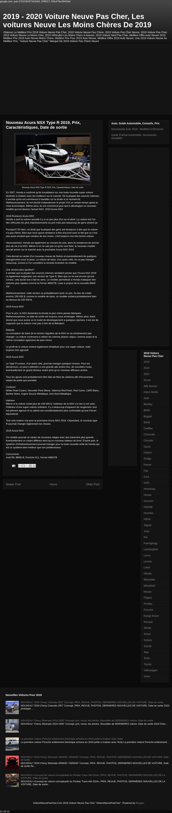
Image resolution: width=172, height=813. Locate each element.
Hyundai (148, 513)
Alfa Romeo (150, 386)
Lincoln (148, 561)
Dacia (147, 446)
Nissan (148, 591)
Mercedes (149, 579)
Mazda (147, 573)
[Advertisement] (34, 79)
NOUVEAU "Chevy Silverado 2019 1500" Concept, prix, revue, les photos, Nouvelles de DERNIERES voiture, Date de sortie (87, 720)
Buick (147, 422)
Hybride (148, 506)
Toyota (147, 664)
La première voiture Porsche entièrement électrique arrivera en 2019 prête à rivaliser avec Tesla (72, 738)
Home (53, 484)
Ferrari (147, 464)
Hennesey (149, 488)
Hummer (149, 501)
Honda (147, 494)
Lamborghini (151, 549)
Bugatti (148, 416)
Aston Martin (151, 392)
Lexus (147, 555)
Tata (146, 652)
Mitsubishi (149, 585)
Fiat (146, 470)
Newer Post (13, 484)
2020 (146, 367)
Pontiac (148, 603)
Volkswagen (151, 670)
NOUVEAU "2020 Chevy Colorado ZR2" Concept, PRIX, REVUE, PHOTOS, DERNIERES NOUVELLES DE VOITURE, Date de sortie (92, 702)
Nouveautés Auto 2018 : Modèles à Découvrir (137, 129)
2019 (146, 361)
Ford (146, 476)
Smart (147, 633)
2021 (146, 373)
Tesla (147, 658)
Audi (146, 398)
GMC (147, 482)
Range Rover (151, 615)
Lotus (147, 567)
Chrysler (148, 440)
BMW (147, 410)
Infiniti (147, 519)
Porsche (148, 609)
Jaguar (148, 525)
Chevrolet (149, 434)
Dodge (147, 458)
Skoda (147, 627)
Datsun (148, 452)
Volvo (147, 676)
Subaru (148, 640)
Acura (147, 380)
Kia (145, 537)
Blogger (140, 803)
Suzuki (147, 646)
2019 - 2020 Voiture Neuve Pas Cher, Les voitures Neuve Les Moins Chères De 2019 (77, 20)
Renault (148, 621)
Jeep (146, 531)
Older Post (93, 484)
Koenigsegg (150, 543)
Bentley (148, 404)
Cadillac (148, 428)
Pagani (148, 597)
